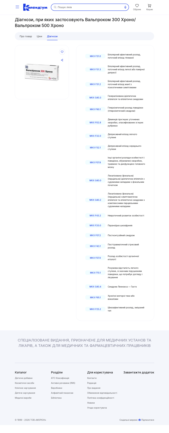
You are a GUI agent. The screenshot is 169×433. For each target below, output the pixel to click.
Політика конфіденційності (100, 405)
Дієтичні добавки (23, 386)
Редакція (91, 391)
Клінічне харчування (25, 396)
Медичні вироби (23, 405)
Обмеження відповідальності (102, 401)
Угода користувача (97, 415)
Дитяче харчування (25, 401)
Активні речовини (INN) (63, 391)
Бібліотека (56, 405)
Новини (91, 410)
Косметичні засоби (24, 391)
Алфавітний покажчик (62, 401)
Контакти (92, 386)
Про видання (93, 396)
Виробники (56, 396)
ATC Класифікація (60, 386)
